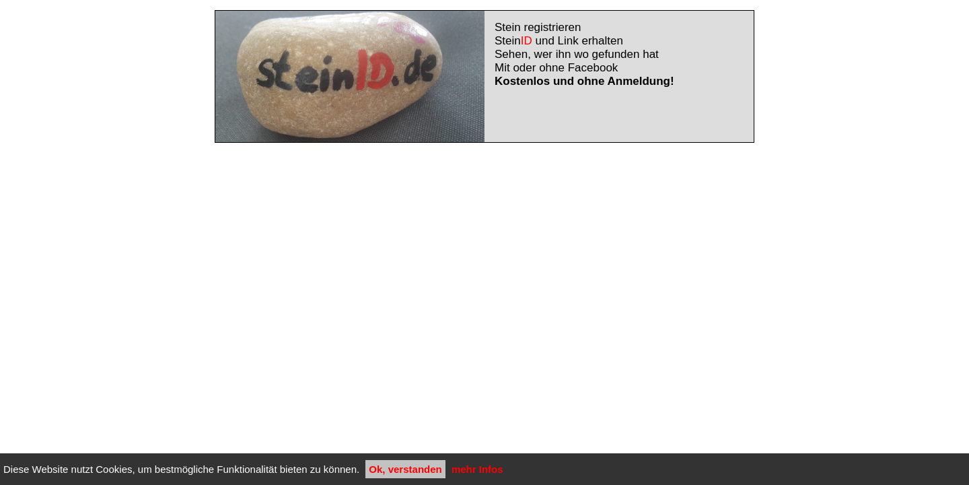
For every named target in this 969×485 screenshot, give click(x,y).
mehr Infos (477, 469)
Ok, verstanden (405, 469)
